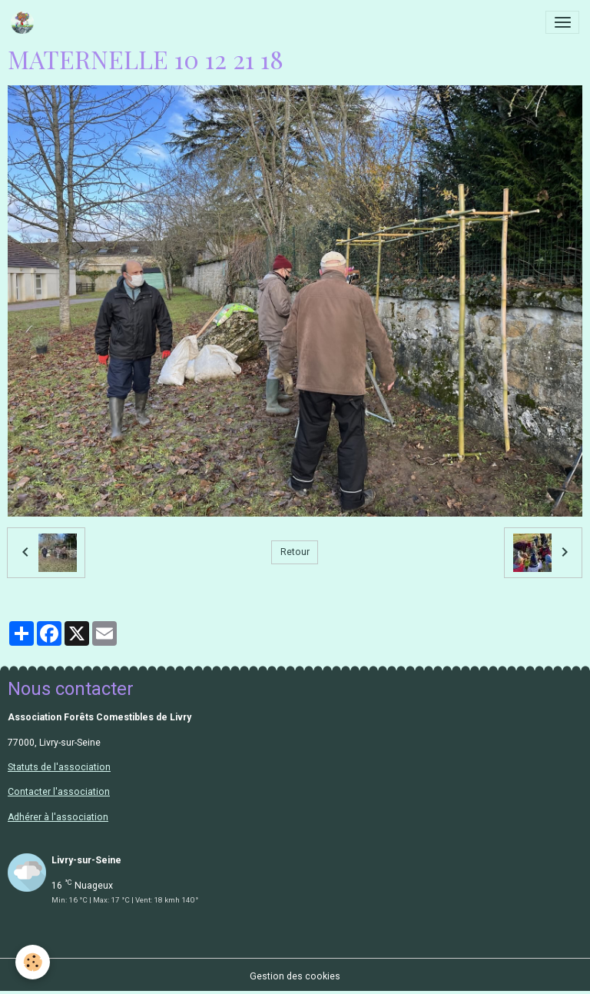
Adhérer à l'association (58, 817)
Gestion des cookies (295, 976)
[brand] (25, 22)
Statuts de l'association (59, 767)
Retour (295, 552)
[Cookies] (32, 962)
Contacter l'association (59, 791)
